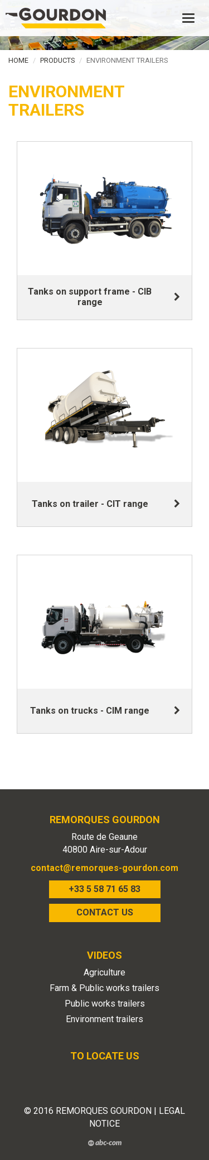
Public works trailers (105, 1003)
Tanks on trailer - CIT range (90, 504)
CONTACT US (104, 912)
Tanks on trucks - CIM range (89, 710)
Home (18, 60)
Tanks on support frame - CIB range (90, 296)
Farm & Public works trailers (104, 988)
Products (57, 60)
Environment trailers (104, 1019)
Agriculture (104, 972)
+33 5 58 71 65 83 (104, 889)
